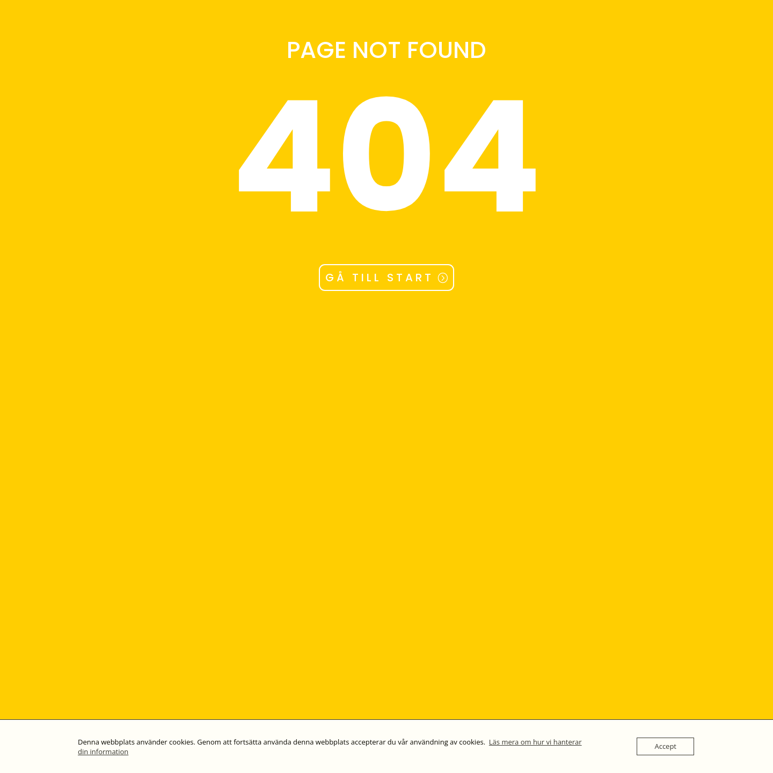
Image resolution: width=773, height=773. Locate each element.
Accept (665, 746)
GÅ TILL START (379, 277)
